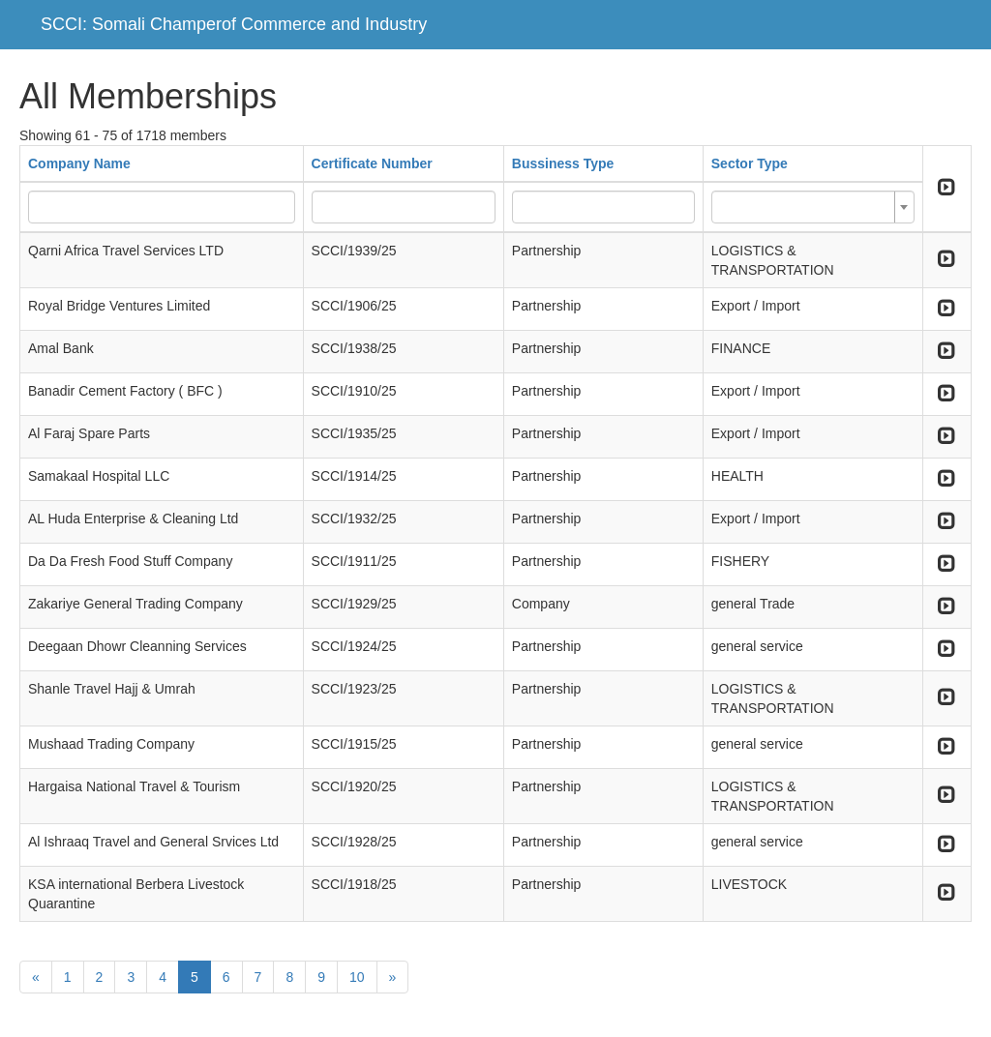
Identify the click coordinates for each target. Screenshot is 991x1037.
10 (357, 977)
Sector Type (749, 163)
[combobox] (813, 207)
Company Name (79, 163)
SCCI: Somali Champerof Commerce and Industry (234, 24)
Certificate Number (372, 163)
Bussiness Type (563, 163)
